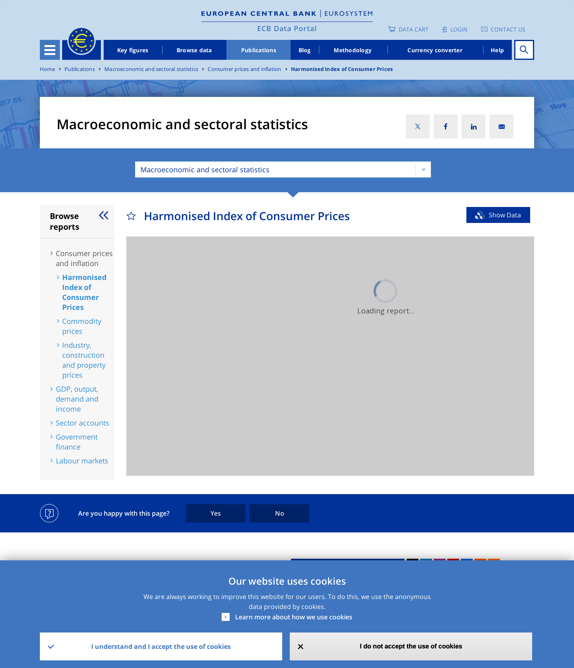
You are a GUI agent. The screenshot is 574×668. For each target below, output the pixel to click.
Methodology (353, 50)
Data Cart (414, 29)
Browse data (194, 50)
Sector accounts (82, 423)
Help (497, 50)
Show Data (505, 215)
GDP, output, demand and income (77, 399)
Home (47, 69)
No (279, 513)
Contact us (508, 29)
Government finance (77, 441)
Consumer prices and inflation (244, 69)
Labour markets (82, 460)
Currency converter (434, 50)
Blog (305, 50)
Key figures (133, 50)
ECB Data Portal (287, 28)
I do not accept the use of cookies (411, 646)
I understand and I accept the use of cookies (161, 646)
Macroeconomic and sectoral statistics (151, 69)
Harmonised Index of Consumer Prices (342, 69)
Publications (258, 50)
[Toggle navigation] (50, 50)
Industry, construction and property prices (84, 360)
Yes (215, 513)
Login (459, 29)
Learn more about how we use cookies (293, 617)
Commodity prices (81, 326)
